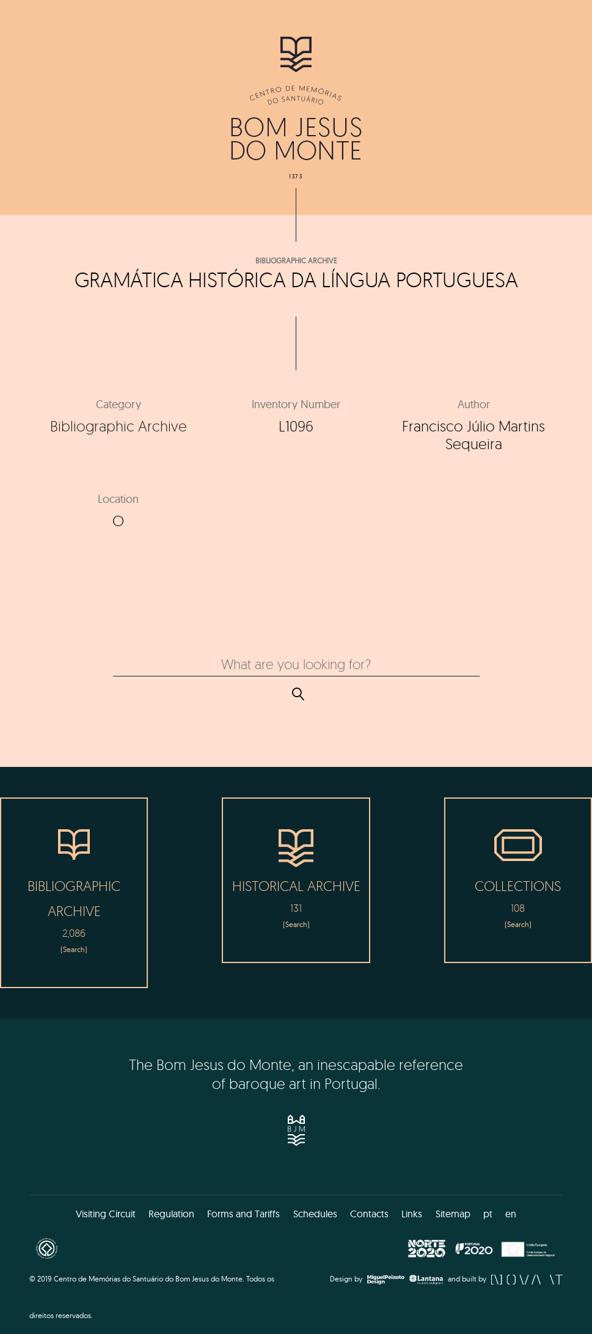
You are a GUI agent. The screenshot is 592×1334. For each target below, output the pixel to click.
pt (487, 1214)
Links (411, 1214)
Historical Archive (296, 886)
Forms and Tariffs (243, 1214)
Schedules (315, 1214)
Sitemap (453, 1214)
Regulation (171, 1214)
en (510, 1214)
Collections (518, 886)
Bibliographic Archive (296, 260)
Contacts (369, 1214)
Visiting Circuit (106, 1214)
